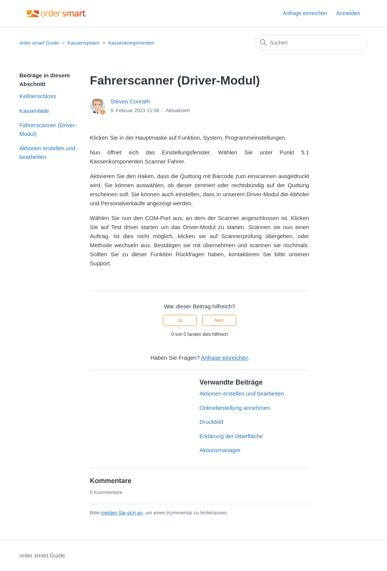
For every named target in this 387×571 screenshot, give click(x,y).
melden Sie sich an (121, 513)
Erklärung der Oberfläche (231, 436)
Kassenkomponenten (131, 43)
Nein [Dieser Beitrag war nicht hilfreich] (219, 320)
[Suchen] (311, 42)
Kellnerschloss (37, 96)
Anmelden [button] (348, 13)
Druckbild (211, 422)
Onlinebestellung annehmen (235, 408)
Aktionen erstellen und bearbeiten (47, 152)
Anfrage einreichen (305, 13)
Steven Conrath (130, 101)
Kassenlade (34, 111)
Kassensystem (84, 43)
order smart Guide (39, 43)
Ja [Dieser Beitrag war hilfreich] (179, 320)
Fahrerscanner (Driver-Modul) (48, 129)
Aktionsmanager (220, 450)
